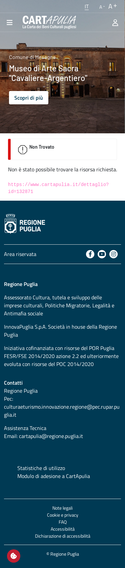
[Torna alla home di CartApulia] (48, 22)
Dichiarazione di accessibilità (62, 535)
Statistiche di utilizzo (41, 468)
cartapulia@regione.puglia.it (51, 436)
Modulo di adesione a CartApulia (53, 476)
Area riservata (20, 254)
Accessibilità (63, 528)
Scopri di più (28, 98)
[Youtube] (102, 254)
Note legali (62, 507)
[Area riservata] (115, 22)
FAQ (63, 521)
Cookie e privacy (62, 514)
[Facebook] (90, 254)
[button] (87, 6)
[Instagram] (113, 254)
